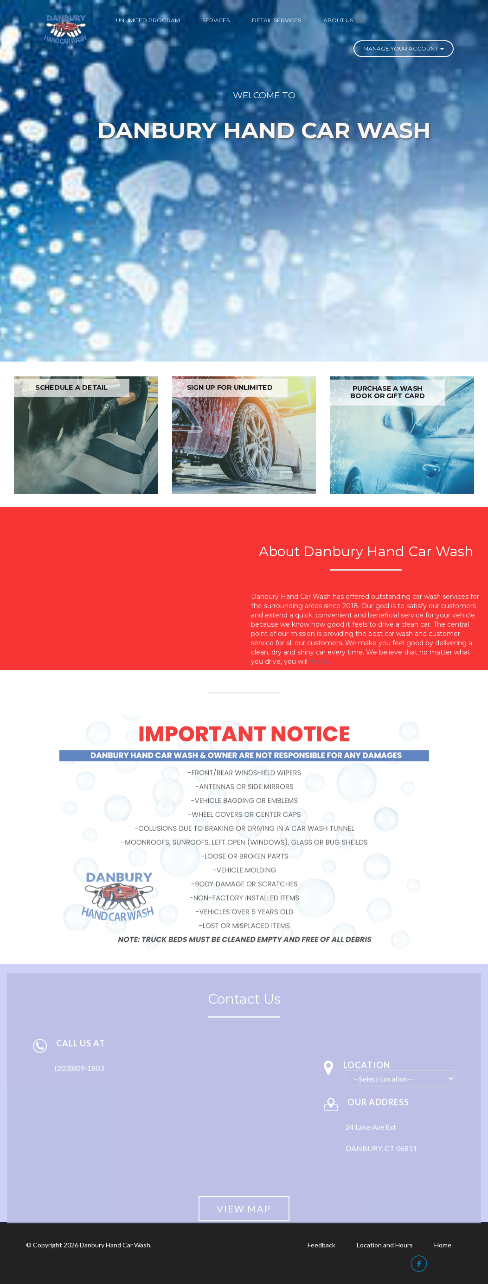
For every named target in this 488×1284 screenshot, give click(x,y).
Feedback (321, 1245)
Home (442, 1245)
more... (320, 661)
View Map (244, 1214)
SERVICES (216, 20)
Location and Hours (385, 1245)
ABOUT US (338, 20)
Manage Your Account (403, 48)
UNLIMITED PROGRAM (148, 20)
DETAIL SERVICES (276, 20)
